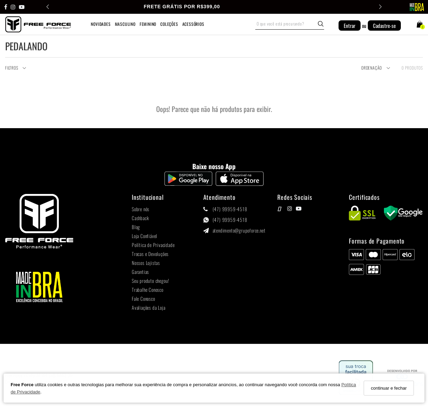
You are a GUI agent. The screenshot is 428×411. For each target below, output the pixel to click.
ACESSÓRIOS (193, 24)
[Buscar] (320, 23)
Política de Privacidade (153, 244)
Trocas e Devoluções (150, 253)
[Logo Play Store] (188, 183)
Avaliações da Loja (148, 307)
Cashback (140, 218)
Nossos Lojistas (146, 262)
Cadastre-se (384, 25)
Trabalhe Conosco (147, 289)
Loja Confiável (144, 235)
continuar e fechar (389, 388)
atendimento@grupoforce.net (239, 230)
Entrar (349, 25)
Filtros (15, 68)
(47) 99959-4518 (230, 209)
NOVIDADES (100, 24)
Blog (136, 226)
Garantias (140, 271)
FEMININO (148, 24)
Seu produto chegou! (150, 280)
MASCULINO (125, 24)
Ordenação (375, 68)
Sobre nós (140, 209)
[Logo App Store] (240, 183)
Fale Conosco (143, 298)
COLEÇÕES (169, 24)
